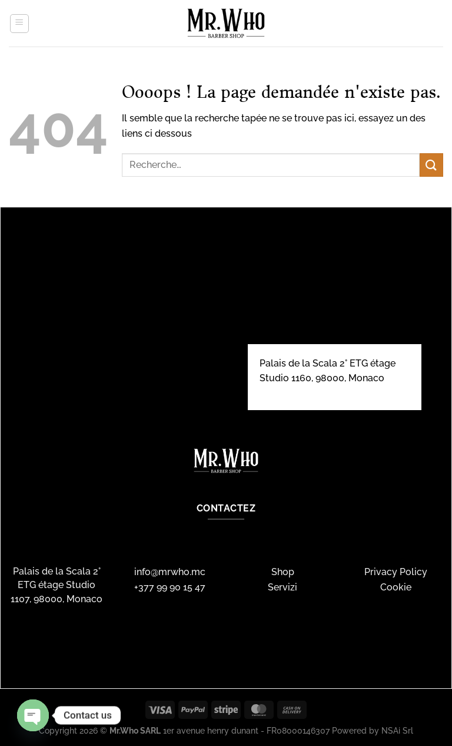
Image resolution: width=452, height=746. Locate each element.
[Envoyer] (431, 164)
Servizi (282, 587)
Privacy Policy (395, 571)
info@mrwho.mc (169, 571)
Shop (282, 571)
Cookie (395, 587)
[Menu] (19, 23)
